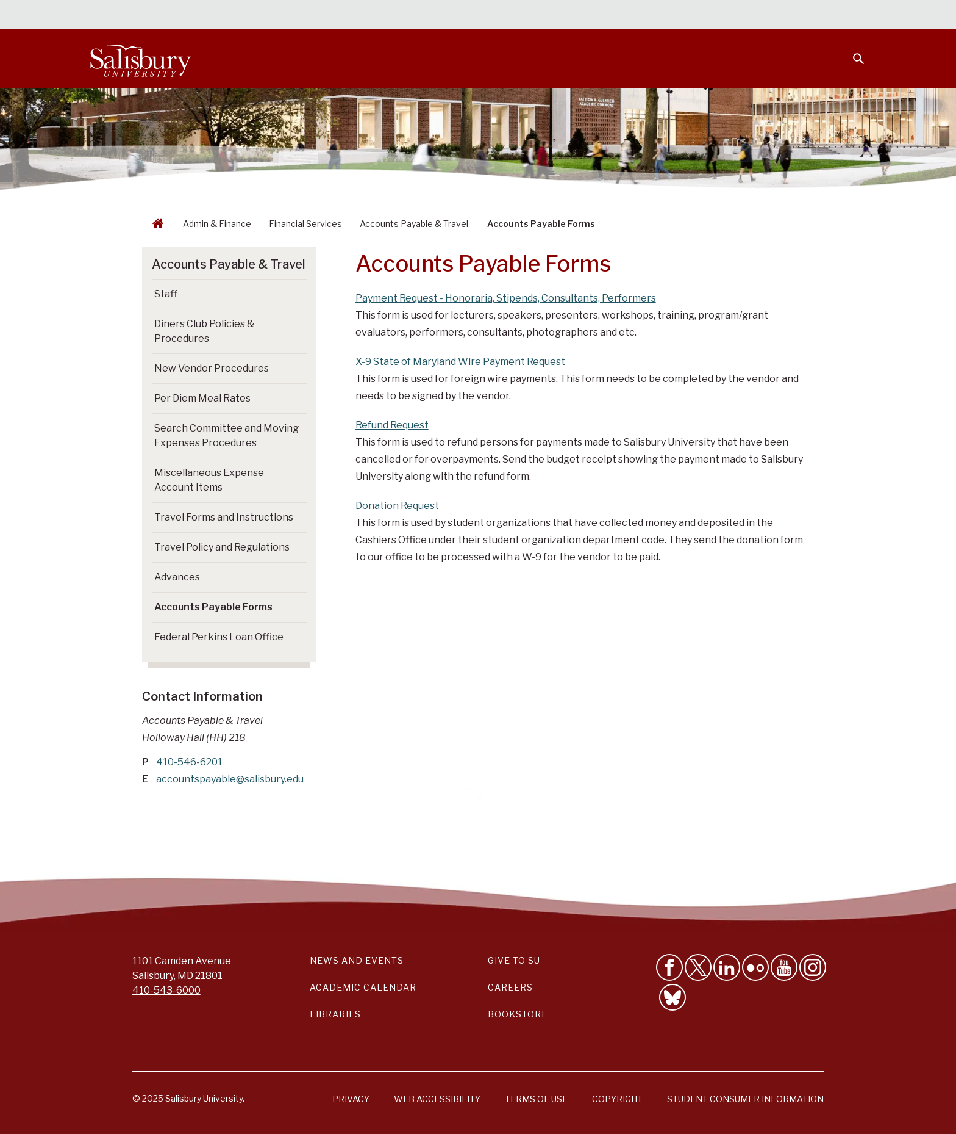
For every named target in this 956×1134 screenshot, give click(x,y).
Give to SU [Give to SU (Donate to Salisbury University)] (514, 960)
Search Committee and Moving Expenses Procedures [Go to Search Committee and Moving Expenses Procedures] (226, 435)
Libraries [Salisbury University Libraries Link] (335, 1014)
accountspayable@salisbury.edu (230, 779)
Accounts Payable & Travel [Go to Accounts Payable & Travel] (228, 264)
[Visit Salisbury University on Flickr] (755, 967)
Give (841, 15)
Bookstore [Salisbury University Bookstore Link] (518, 1014)
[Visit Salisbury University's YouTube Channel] (784, 967)
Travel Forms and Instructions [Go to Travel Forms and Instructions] (223, 517)
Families (730, 16)
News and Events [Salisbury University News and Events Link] (357, 960)
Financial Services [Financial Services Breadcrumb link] (305, 223)
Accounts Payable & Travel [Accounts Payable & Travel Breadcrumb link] (414, 223)
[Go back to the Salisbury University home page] (155, 223)
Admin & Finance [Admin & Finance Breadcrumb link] (217, 223)
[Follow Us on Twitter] (698, 967)
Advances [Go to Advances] (177, 577)
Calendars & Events (502, 16)
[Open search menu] (851, 51)
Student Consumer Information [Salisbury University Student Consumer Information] (745, 1099)
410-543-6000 (166, 990)
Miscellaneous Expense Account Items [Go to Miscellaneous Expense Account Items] (209, 480)
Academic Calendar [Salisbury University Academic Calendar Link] (363, 987)
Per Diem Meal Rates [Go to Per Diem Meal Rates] (202, 398)
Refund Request (392, 425)
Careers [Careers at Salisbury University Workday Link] (510, 987)
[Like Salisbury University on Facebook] (669, 967)
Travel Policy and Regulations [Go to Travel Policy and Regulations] (222, 547)
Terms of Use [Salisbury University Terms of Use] (536, 1099)
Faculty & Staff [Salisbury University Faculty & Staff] (660, 16)
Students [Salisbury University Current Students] (586, 16)
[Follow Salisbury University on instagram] (812, 967)
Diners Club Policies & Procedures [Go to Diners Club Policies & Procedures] (204, 331)
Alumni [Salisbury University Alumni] (782, 16)
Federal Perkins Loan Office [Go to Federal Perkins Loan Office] (219, 637)
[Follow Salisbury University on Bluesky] (672, 997)
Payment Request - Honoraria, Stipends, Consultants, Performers (505, 298)
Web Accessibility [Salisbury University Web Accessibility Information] (437, 1099)
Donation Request (397, 505)
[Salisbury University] (140, 58)
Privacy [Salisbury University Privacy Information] (350, 1099)
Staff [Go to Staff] (165, 294)
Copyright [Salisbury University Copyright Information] (617, 1099)
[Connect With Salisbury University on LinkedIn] (726, 967)
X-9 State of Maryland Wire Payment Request (460, 361)
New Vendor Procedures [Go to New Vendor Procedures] (211, 368)
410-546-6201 (189, 762)
